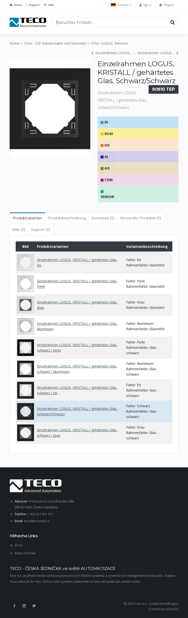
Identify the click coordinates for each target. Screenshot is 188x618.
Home (16, 5)
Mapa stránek (25, 553)
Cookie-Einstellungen (163, 603)
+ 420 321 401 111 (40, 514)
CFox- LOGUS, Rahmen (109, 43)
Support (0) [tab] (40, 229)
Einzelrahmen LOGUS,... (112, 53)
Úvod (19, 545)
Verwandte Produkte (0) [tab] (140, 218)
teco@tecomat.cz (36, 521)
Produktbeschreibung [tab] (67, 218)
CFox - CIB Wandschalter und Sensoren (55, 43)
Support (33, 5)
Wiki (49, 5)
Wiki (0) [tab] (18, 229)
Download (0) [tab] (102, 218)
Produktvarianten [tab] (27, 218)
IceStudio (171, 609)
